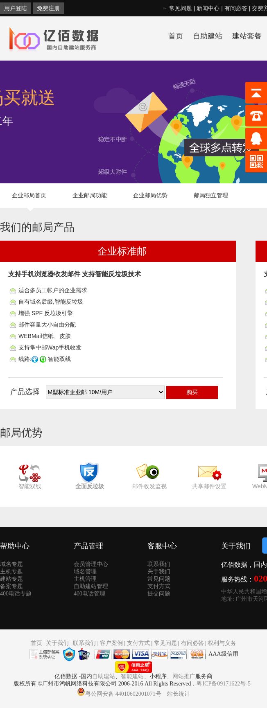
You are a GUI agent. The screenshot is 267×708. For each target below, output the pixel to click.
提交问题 (158, 594)
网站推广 (183, 676)
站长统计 (178, 694)
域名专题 (11, 564)
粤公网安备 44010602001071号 (119, 694)
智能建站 (132, 676)
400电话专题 (16, 594)
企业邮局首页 (29, 195)
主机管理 (85, 579)
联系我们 (158, 564)
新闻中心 (208, 8)
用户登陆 (15, 8)
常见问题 (180, 8)
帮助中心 (14, 546)
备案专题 (11, 586)
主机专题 (11, 571)
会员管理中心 (91, 564)
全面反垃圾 (89, 486)
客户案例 (111, 643)
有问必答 (235, 8)
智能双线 (29, 486)
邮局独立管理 (211, 195)
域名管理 (85, 571)
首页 (175, 36)
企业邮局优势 (150, 195)
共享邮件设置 (209, 486)
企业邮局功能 (89, 195)
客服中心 (162, 546)
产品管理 (88, 546)
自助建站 (207, 36)
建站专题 (11, 579)
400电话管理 (89, 594)
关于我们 (158, 571)
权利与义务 (222, 643)
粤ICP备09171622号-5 (223, 684)
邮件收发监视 (149, 486)
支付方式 (158, 586)
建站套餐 (247, 36)
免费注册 (48, 8)
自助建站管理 (91, 586)
